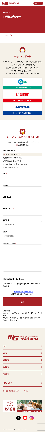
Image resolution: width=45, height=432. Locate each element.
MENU (38, 3)
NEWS (5, 353)
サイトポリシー (28, 391)
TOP (4, 35)
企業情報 (6, 360)
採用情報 (6, 374)
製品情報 (6, 367)
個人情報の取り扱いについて (23, 291)
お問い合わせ (7, 383)
